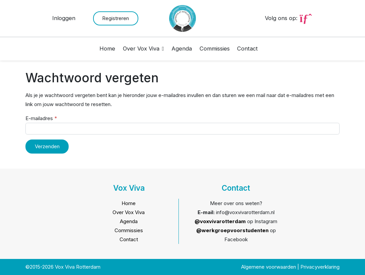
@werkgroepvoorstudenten (232, 230)
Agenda (181, 48)
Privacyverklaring (320, 267)
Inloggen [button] (63, 18)
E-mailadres (41, 118)
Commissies (215, 48)
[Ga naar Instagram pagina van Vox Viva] (305, 18)
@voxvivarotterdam (220, 221)
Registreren (115, 18)
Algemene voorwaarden (268, 267)
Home (107, 48)
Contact (247, 48)
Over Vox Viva (141, 48)
